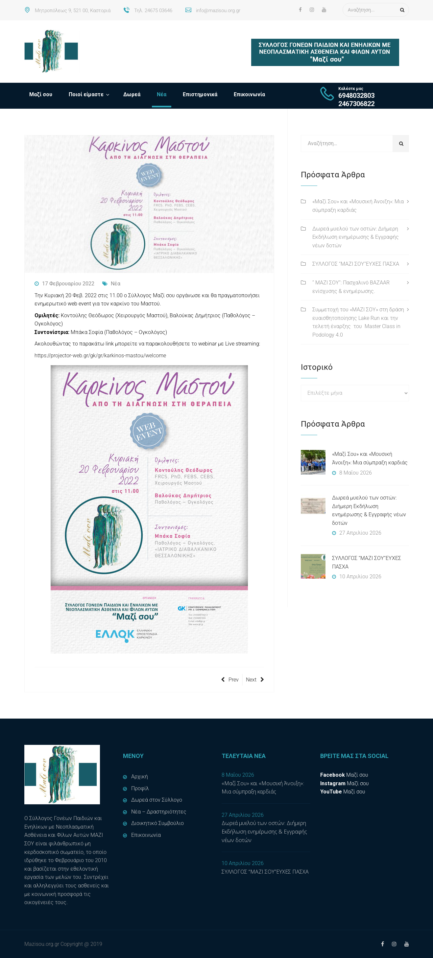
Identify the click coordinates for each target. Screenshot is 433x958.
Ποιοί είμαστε (86, 94)
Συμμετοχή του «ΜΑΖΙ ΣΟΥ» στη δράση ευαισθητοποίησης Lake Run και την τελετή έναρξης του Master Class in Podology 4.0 (358, 322)
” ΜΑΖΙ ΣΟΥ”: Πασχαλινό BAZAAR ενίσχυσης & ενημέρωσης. (351, 286)
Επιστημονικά (200, 94)
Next (255, 680)
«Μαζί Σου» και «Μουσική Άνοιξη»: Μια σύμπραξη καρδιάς (358, 205)
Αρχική (139, 776)
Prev (230, 680)
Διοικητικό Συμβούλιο (157, 823)
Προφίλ (140, 788)
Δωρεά (131, 94)
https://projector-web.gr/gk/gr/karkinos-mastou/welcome (100, 355)
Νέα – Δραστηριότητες (158, 812)
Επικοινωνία (249, 94)
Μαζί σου (40, 94)
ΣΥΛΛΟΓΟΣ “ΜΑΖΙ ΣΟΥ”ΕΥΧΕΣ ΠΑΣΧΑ (355, 264)
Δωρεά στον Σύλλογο (156, 800)
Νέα (161, 94)
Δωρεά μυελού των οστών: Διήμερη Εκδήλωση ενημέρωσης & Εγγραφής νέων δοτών (355, 237)
